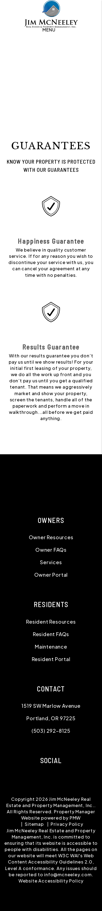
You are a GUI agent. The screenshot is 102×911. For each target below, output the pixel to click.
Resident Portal (51, 659)
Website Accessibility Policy (51, 881)
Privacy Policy (67, 824)
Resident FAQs (51, 634)
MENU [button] (48, 30)
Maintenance (51, 646)
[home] (51, 14)
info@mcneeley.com (68, 874)
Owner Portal (51, 575)
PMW (75, 818)
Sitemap (34, 824)
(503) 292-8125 (51, 731)
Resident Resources (51, 621)
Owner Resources (51, 537)
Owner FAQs (51, 550)
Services (51, 562)
